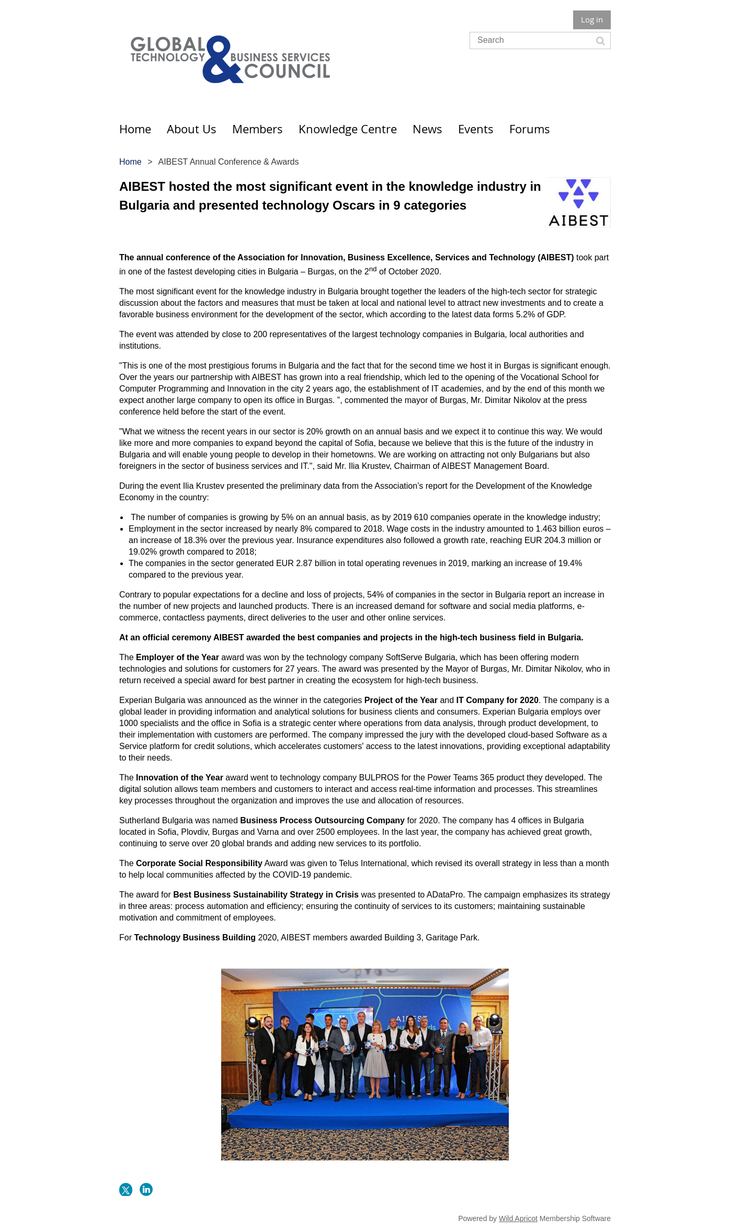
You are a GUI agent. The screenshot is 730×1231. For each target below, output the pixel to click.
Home (130, 161)
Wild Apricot (518, 1218)
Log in (592, 19)
